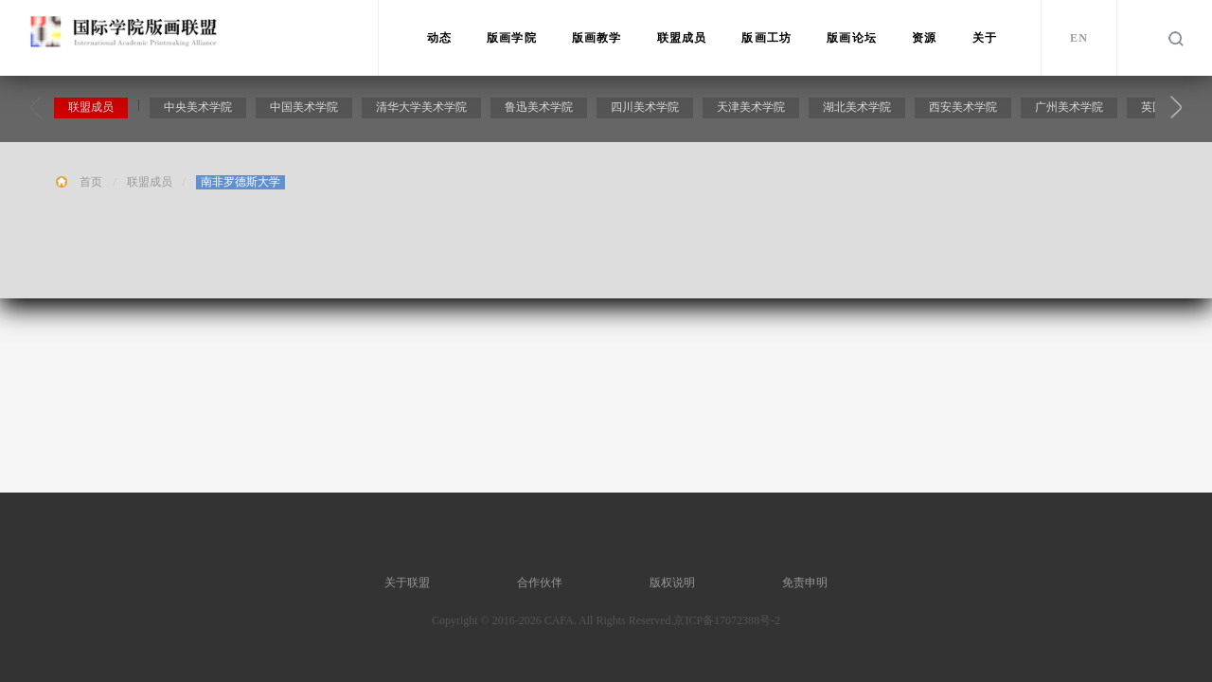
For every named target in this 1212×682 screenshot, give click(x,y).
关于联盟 (407, 582)
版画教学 (597, 38)
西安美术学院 (965, 110)
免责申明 (805, 582)
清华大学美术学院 (423, 110)
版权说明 (672, 582)
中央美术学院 (200, 110)
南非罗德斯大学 (240, 184)
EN (1079, 38)
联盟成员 (682, 38)
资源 (924, 38)
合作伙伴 (539, 582)
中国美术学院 (306, 110)
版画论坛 (852, 38)
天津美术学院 (753, 110)
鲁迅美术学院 (541, 110)
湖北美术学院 (859, 110)
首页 (91, 184)
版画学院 (512, 38)
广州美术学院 (1071, 110)
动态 (439, 38)
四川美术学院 (647, 110)
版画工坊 (766, 38)
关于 (984, 38)
